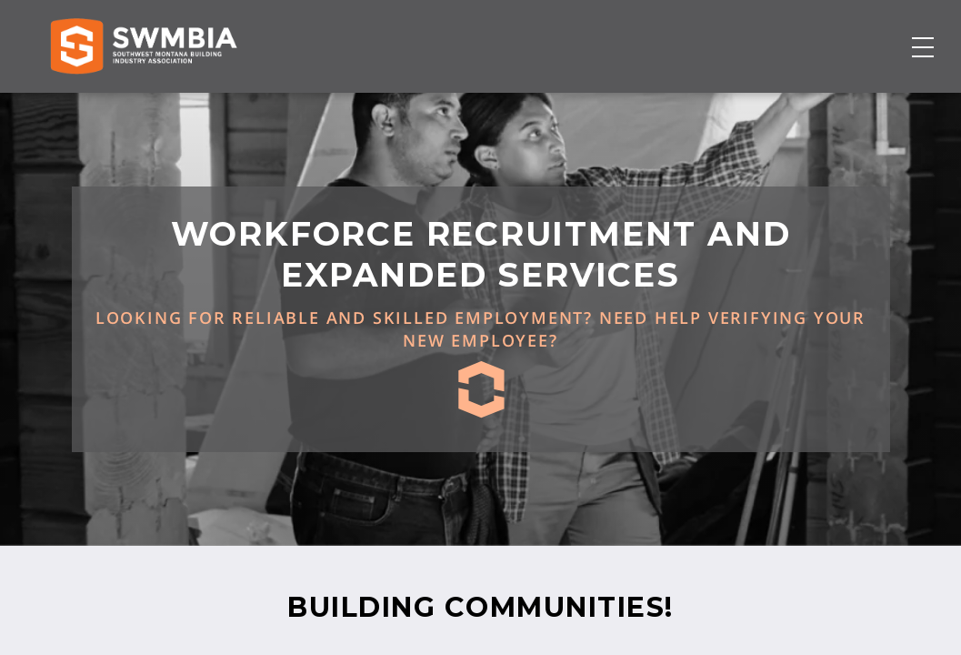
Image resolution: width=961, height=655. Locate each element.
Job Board (581, 106)
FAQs (887, 33)
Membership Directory (449, 106)
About (722, 106)
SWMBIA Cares (911, 33)
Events (658, 106)
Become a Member (840, 106)
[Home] (143, 106)
